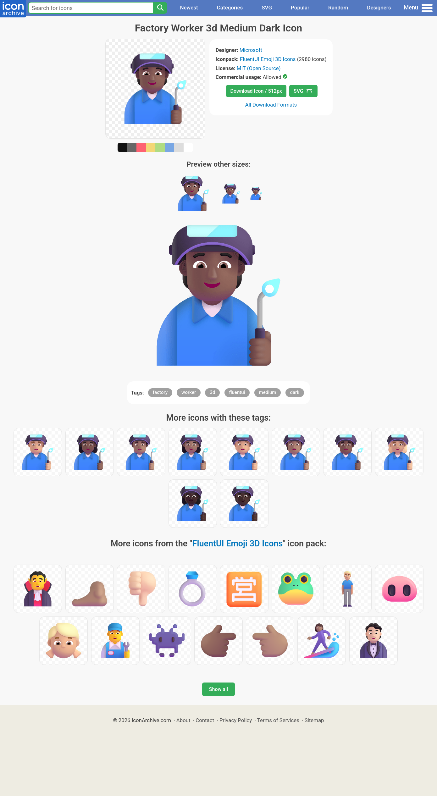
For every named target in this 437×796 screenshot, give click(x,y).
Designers (379, 7)
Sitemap (314, 720)
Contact (205, 720)
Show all (218, 689)
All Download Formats (271, 105)
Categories (230, 7)
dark (295, 392)
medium (267, 392)
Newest (189, 7)
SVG (267, 7)
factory (160, 392)
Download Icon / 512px (256, 91)
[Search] (160, 8)
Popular (300, 7)
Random (338, 7)
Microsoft (251, 50)
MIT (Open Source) (259, 68)
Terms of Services (278, 720)
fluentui (237, 392)
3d (212, 392)
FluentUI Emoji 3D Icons (268, 59)
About (183, 720)
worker (188, 392)
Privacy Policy (235, 720)
